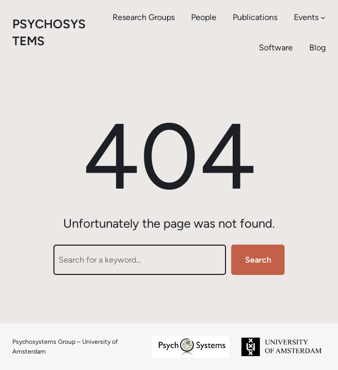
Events (306, 17)
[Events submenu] (323, 17)
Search (258, 260)
